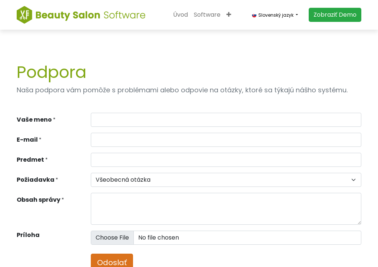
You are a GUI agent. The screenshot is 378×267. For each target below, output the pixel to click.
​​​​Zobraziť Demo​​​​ (335, 14)
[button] (228, 14)
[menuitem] (180, 14)
